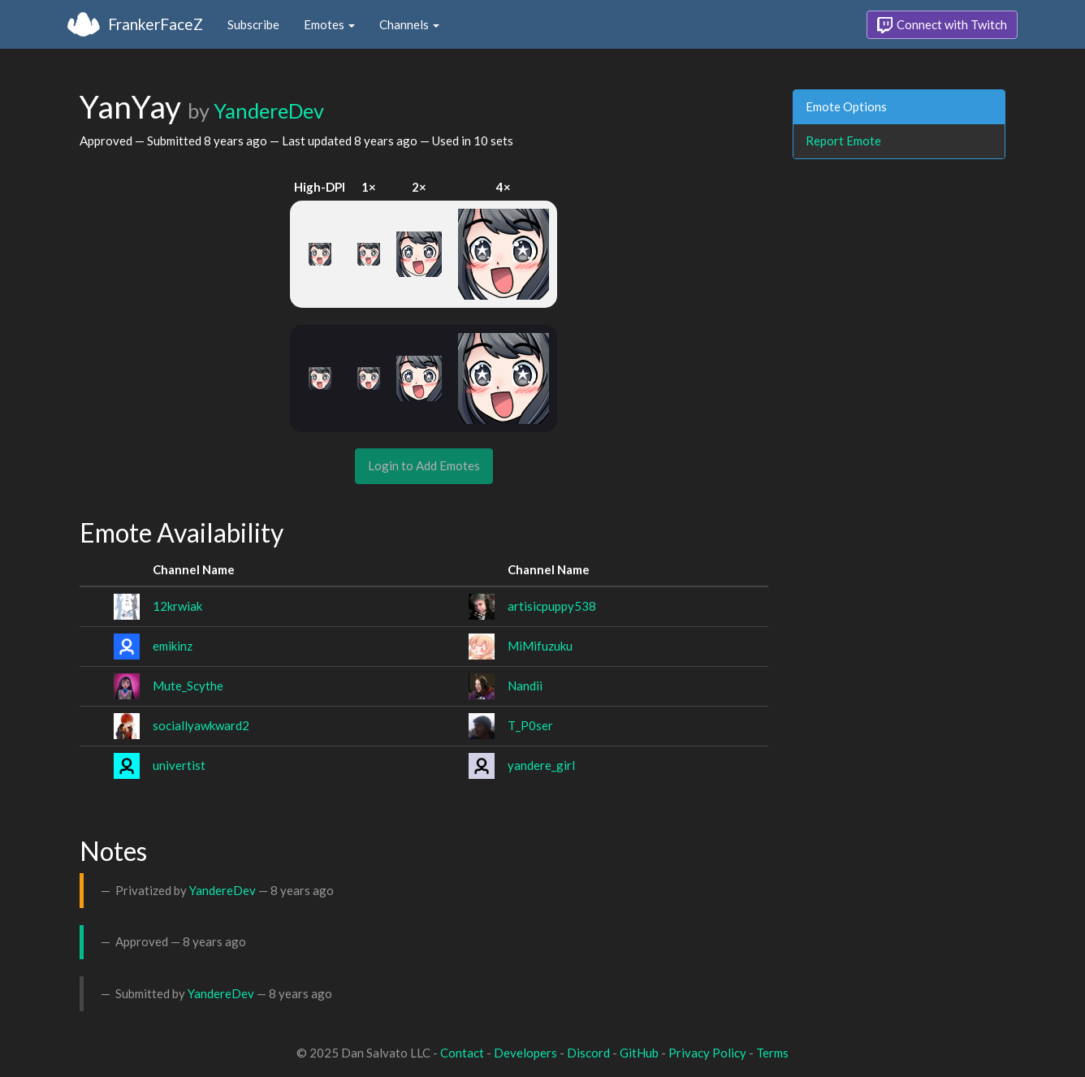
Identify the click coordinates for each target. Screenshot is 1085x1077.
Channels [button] (409, 24)
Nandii (525, 685)
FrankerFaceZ (155, 24)
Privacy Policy (707, 1052)
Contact (462, 1052)
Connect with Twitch (942, 25)
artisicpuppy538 (552, 606)
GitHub (639, 1052)
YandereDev (269, 110)
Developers (525, 1052)
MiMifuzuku (540, 645)
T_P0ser (530, 725)
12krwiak (177, 606)
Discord (588, 1052)
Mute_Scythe (188, 685)
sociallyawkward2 (201, 725)
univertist (179, 765)
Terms (772, 1052)
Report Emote (843, 140)
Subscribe (253, 24)
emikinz (172, 645)
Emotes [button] (329, 24)
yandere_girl (541, 765)
